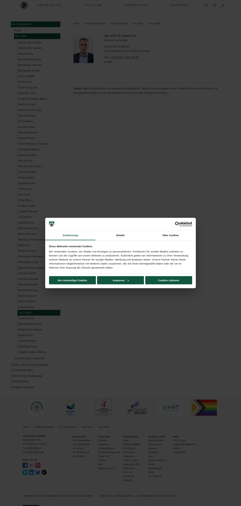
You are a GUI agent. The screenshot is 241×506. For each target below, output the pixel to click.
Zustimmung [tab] (70, 235)
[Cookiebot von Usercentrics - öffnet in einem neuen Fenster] (177, 224)
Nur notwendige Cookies (72, 280)
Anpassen (121, 280)
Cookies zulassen (168, 280)
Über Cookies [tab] (171, 235)
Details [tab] (120, 235)
